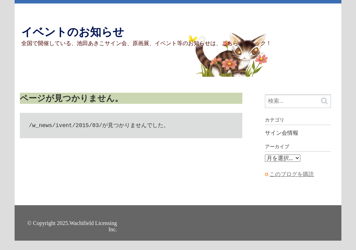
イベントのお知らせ (72, 32)
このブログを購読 (291, 174)
